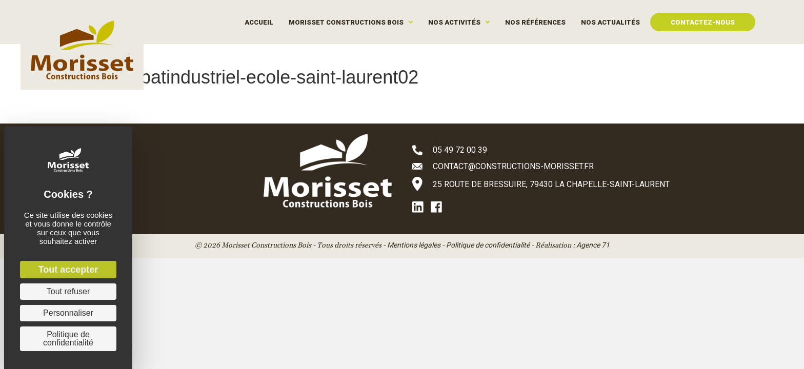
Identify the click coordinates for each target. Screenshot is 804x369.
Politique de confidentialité (488, 245)
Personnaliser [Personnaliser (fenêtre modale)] (68, 313)
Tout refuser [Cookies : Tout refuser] (68, 291)
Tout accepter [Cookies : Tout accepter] (68, 269)
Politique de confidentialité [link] (68, 338)
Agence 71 (593, 245)
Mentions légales (413, 245)
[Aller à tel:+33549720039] (555, 149)
